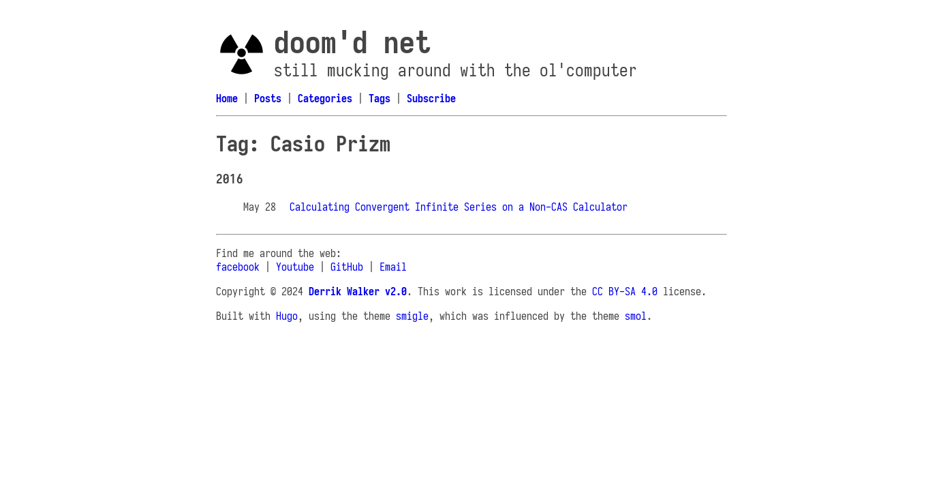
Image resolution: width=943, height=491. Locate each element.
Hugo (287, 316)
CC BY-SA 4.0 (625, 291)
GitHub (346, 266)
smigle (412, 316)
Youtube (295, 266)
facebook (238, 266)
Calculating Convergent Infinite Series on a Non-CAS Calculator (459, 206)
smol (636, 316)
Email (393, 266)
